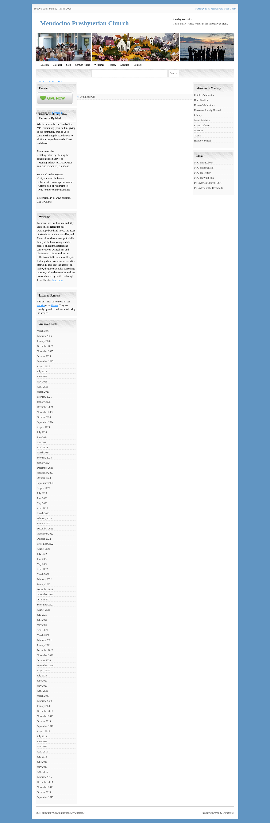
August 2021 (43, 609)
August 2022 (43, 548)
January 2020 (43, 706)
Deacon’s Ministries (204, 105)
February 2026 (44, 336)
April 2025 (42, 386)
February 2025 (44, 396)
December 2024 (45, 406)
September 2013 (45, 797)
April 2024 (42, 447)
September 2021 (45, 604)
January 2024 (43, 462)
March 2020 (43, 695)
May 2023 (42, 503)
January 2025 (43, 401)
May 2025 (42, 381)
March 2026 (43, 330)
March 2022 (43, 574)
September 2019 (45, 726)
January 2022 (43, 584)
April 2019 (42, 751)
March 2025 (43, 391)
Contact (137, 64)
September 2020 (45, 665)
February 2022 (44, 579)
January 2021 (43, 645)
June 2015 (42, 761)
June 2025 (42, 376)
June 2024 (42, 437)
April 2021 (42, 629)
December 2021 (45, 589)
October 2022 (44, 538)
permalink (57, 112)
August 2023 (43, 488)
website (41, 305)
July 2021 (42, 614)
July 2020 (42, 675)
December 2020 (45, 650)
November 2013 (45, 787)
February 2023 (44, 518)
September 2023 (45, 483)
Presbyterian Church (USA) (208, 182)
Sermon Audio (82, 64)
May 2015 (42, 766)
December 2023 (45, 467)
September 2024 (45, 422)
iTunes (54, 305)
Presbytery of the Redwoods (208, 187)
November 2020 (45, 655)
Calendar (57, 64)
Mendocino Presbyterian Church (84, 23)
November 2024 (45, 412)
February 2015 (44, 776)
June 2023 (42, 498)
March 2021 (43, 635)
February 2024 (44, 457)
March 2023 (43, 513)
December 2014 (45, 782)
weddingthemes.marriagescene (68, 812)
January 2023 (43, 523)
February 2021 (44, 640)
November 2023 (45, 472)
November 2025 (45, 351)
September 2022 (45, 543)
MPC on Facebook (203, 162)
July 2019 (42, 736)
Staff (68, 64)
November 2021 (45, 594)
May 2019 (42, 746)
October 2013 (44, 792)
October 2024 (44, 417)
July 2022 (42, 553)
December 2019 (45, 711)
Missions (198, 130)
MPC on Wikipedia (204, 177)
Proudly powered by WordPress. (218, 812)
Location (124, 64)
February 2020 (44, 700)
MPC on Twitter (202, 172)
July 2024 (42, 432)
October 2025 (44, 356)
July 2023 (42, 493)
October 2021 (44, 599)
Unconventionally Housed (207, 110)
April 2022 (42, 569)
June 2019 (42, 741)
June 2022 (42, 559)
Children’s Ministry (204, 95)
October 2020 (44, 660)
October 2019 (44, 721)
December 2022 (45, 528)
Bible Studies (201, 100)
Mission (44, 64)
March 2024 (43, 452)
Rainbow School (202, 140)
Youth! (197, 135)
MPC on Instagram (203, 167)
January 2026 (43, 341)
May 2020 (42, 685)
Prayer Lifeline (201, 125)
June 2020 (42, 680)
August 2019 (43, 731)
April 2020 (42, 690)
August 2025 (43, 366)
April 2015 (42, 771)
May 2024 (42, 442)
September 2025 (45, 361)
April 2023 (42, 508)
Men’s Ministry (202, 120)
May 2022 (42, 564)
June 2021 (42, 619)
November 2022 (45, 533)
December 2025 (45, 346)
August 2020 (43, 670)
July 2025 (42, 371)
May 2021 (42, 624)
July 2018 (42, 756)
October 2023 (44, 477)
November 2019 (45, 716)
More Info (57, 280)
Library (198, 115)
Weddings (99, 64)
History (112, 64)
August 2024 (43, 427)
